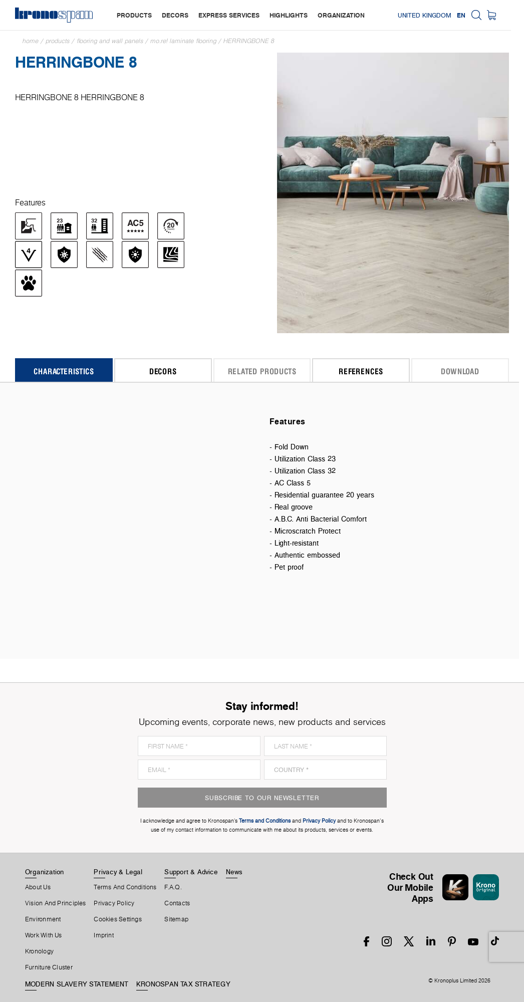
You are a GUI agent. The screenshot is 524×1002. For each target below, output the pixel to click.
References (361, 371)
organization (341, 15)
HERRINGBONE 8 (249, 41)
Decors (163, 371)
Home (31, 41)
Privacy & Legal (118, 872)
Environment (43, 919)
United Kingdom (437, 15)
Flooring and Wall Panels (110, 41)
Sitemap (176, 919)
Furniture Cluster (49, 967)
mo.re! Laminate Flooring (183, 41)
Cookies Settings (118, 919)
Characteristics (64, 371)
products (134, 15)
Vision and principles (55, 903)
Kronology (39, 951)
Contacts (177, 903)
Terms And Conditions (125, 887)
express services (228, 15)
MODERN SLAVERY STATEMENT (76, 984)
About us (38, 887)
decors (175, 15)
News (234, 872)
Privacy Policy (114, 903)
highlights (289, 15)
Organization (44, 872)
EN (474, 15)
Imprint (104, 935)
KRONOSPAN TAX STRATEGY (183, 984)
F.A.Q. (172, 887)
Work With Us (43, 935)
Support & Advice (191, 872)
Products (58, 41)
